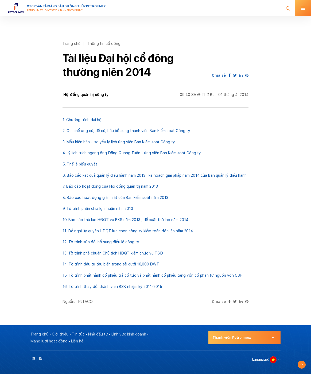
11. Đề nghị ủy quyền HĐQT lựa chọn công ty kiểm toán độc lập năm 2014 (128, 231)
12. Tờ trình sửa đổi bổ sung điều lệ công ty (101, 242)
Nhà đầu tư (98, 334)
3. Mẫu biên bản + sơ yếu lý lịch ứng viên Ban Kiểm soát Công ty (119, 142)
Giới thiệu (60, 334)
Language (260, 359)
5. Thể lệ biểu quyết (80, 164)
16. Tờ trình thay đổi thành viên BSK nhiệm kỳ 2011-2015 (112, 286)
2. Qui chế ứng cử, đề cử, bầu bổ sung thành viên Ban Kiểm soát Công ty (126, 131)
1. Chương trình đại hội (82, 120)
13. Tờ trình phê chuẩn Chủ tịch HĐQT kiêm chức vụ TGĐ (113, 253)
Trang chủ (71, 43)
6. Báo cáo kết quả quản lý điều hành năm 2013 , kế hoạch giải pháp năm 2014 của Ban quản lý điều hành (155, 175)
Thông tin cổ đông (103, 43)
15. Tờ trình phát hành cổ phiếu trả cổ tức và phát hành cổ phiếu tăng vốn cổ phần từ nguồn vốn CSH (153, 275)
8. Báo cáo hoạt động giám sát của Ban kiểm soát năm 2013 (115, 197)
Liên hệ (77, 341)
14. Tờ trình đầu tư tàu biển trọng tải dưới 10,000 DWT (111, 264)
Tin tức (78, 334)
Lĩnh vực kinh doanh (128, 334)
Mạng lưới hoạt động (49, 341)
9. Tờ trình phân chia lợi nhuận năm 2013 (98, 208)
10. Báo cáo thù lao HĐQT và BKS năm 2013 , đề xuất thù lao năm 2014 (125, 220)
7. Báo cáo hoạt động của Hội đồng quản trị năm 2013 (110, 186)
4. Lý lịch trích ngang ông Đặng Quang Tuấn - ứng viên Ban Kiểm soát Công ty (132, 153)
